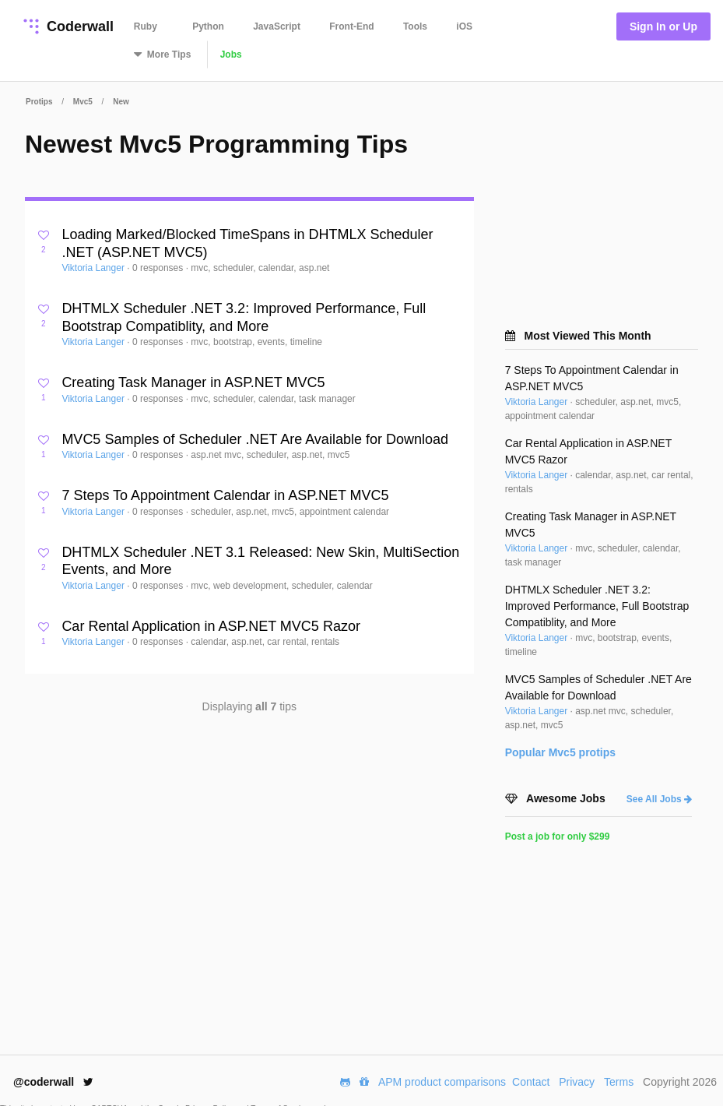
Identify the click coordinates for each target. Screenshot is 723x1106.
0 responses (159, 267)
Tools (415, 26)
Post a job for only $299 (557, 836)
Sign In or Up (663, 26)
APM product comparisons (442, 1082)
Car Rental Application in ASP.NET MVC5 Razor (210, 626)
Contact (530, 1082)
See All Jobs (659, 799)
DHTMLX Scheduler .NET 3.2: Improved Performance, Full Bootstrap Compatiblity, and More (597, 606)
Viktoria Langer (94, 267)
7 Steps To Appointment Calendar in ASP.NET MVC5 (224, 495)
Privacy (577, 1082)
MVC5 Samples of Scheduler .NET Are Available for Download (254, 439)
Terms (619, 1082)
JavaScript (276, 26)
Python (208, 26)
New (121, 101)
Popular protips (560, 752)
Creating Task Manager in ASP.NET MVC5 (193, 382)
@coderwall (53, 1082)
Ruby (145, 26)
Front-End (351, 26)
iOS (464, 26)
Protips (39, 101)
